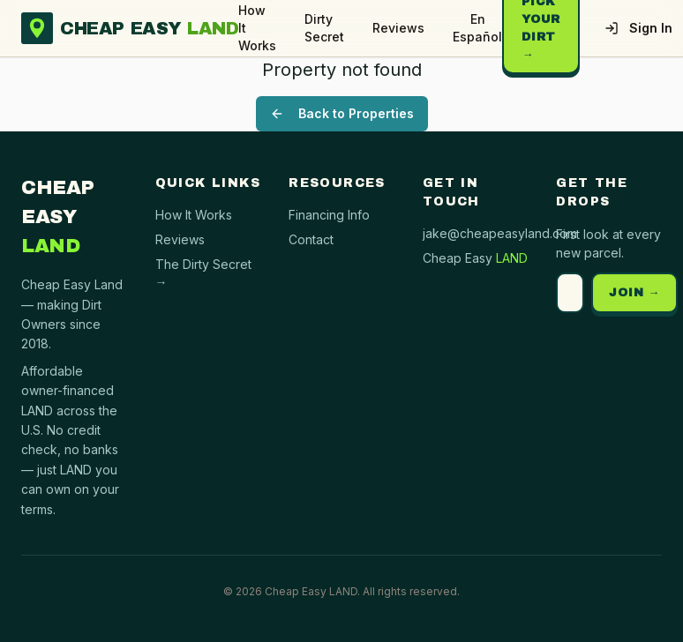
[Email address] (570, 292)
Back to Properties (342, 113)
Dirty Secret (324, 27)
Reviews (398, 27)
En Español (477, 27)
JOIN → (634, 293)
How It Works (257, 28)
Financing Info (329, 214)
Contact (311, 239)
